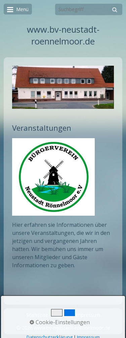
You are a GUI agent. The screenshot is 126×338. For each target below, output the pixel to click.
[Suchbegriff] (88, 9)
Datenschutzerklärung (64, 321)
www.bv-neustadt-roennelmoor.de (63, 35)
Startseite (37, 315)
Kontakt (62, 315)
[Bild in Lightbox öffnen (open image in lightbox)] (63, 87)
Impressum (87, 315)
